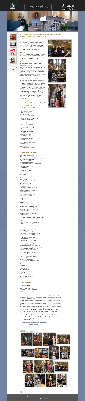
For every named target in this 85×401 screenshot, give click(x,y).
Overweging (31, 1)
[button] (12, 21)
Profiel (51, 1)
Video (38, 1)
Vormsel (57, 1)
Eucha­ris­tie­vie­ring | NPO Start (26, 65)
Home (18, 1)
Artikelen (44, 1)
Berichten (24, 1)
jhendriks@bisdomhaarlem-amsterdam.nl (47, 396)
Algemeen (64, 1)
